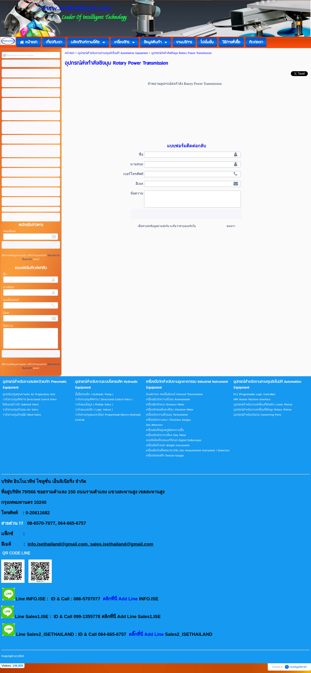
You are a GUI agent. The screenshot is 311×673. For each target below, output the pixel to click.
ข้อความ (8, 325)
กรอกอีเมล (9, 231)
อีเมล (6, 312)
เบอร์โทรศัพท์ (11, 300)
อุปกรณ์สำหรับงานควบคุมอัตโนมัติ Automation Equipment (113, 53)
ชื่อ (5, 274)
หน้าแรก (69, 53)
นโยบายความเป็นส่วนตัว (211, 226)
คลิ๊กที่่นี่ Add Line (147, 634)
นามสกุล (8, 287)
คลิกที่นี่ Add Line (121, 598)
